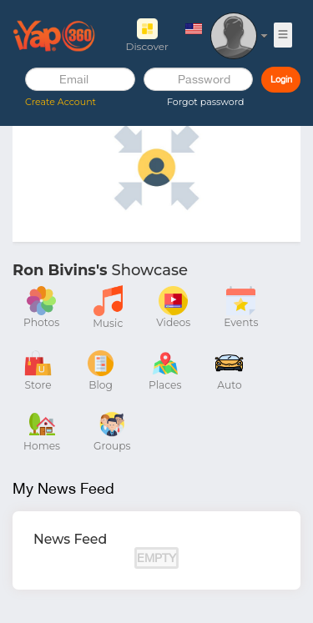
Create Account (60, 102)
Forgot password (205, 102)
